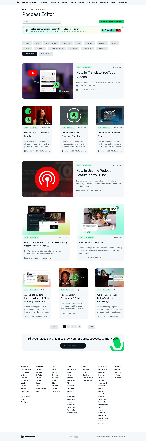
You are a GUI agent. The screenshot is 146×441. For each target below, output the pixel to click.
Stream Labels (88, 378)
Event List (86, 372)
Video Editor (87, 48)
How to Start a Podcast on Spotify (36, 134)
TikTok (38, 370)
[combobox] (41, 22)
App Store (102, 43)
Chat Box (86, 375)
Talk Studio (101, 48)
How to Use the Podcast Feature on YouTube (94, 173)
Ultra (37, 43)
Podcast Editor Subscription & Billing (71, 296)
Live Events (25, 391)
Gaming (23, 388)
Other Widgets (88, 380)
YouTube (39, 380)
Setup (54, 370)
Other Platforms (41, 388)
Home (24, 9)
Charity (27, 48)
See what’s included (79, 31)
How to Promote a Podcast (91, 242)
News (23, 394)
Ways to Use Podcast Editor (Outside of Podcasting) (107, 298)
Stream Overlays (51, 43)
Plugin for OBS (45, 53)
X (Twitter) (40, 375)
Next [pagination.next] (91, 326)
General (101, 394)
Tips (78, 43)
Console (101, 397)
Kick (37, 391)
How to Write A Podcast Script (109, 134)
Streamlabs (124, 3)
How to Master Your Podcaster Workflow (71, 134)
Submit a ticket (103, 418)
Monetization (25, 380)
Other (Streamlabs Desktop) (56, 385)
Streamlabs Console (57, 48)
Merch (114, 43)
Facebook (39, 383)
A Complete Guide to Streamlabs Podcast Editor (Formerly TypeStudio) (36, 298)
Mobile (23, 383)
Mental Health (25, 397)
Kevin (73, 313)
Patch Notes (56, 391)
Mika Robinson (94, 90)
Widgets (54, 380)
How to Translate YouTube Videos (95, 75)
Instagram (39, 372)
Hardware (24, 378)
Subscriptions (103, 405)
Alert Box (86, 370)
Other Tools (40, 48)
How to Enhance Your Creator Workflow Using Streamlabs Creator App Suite (45, 244)
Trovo (38, 386)
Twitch (38, 378)
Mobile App (66, 43)
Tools (31, 9)
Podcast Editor (29, 53)
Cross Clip (73, 48)
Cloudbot (89, 43)
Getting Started (26, 370)
